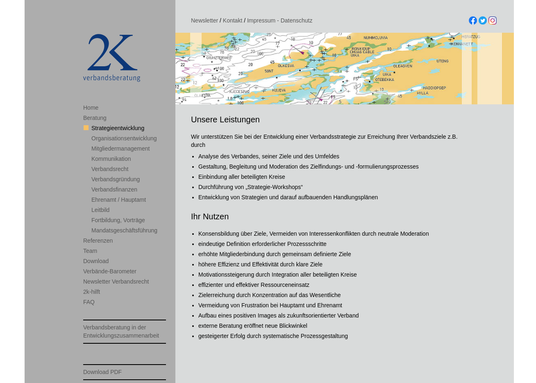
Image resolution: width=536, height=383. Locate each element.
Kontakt (232, 20)
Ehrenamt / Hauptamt (118, 199)
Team (90, 251)
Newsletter (204, 20)
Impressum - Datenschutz (280, 20)
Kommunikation (111, 158)
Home (90, 107)
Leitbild (100, 210)
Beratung (95, 118)
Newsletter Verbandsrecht (116, 281)
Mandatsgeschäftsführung (124, 230)
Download (96, 261)
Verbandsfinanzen (114, 189)
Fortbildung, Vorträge (118, 220)
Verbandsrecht (109, 169)
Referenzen (98, 240)
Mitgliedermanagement (120, 148)
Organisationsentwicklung (124, 138)
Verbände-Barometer (109, 271)
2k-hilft (91, 291)
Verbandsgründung (115, 179)
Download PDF (102, 372)
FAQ (89, 302)
